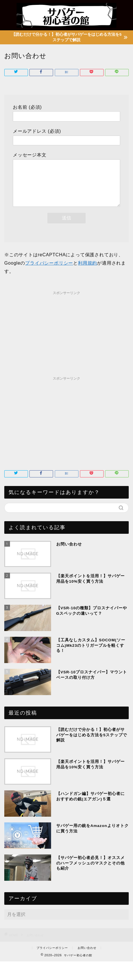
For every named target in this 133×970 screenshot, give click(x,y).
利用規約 (87, 271)
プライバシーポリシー (49, 271)
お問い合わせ (87, 956)
